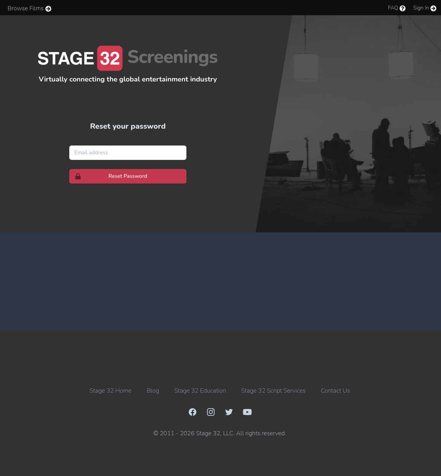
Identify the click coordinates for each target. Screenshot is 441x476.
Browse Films (29, 8)
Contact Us (335, 391)
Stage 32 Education (200, 391)
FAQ (396, 7)
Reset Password (108, 176)
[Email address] (127, 152)
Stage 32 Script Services (273, 391)
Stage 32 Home (111, 391)
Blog (152, 391)
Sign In (424, 7)
